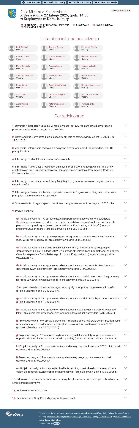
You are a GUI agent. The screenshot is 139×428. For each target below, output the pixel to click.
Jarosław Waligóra (57, 94)
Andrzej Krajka (55, 66)
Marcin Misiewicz (89, 76)
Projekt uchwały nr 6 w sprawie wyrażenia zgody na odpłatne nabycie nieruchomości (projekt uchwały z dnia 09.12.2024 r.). (65, 289)
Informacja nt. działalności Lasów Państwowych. (41, 159)
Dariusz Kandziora (89, 57)
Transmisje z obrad (33, 27)
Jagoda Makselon (89, 66)
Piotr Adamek (22, 47)
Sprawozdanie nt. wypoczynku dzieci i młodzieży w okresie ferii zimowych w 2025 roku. (63, 203)
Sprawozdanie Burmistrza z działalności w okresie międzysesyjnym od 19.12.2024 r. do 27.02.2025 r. (63, 138)
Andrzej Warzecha (89, 94)
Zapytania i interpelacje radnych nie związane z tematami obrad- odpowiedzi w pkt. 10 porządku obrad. (62, 149)
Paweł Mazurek (55, 76)
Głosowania (81, 25)
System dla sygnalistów (122, 417)
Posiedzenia (28, 25)
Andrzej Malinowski (24, 76)
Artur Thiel (21, 94)
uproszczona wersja (106, 2)
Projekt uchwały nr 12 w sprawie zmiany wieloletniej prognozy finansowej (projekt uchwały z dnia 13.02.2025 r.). (63, 359)
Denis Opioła (21, 85)
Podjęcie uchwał (23, 211)
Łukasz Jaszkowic (57, 57)
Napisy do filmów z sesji (102, 417)
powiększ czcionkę (54, 2)
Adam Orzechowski (57, 85)
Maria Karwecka (23, 66)
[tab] (69, 127)
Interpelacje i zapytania (54, 25)
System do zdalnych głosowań (59, 417)
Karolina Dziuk (22, 57)
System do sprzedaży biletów (50, 420)
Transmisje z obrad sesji (81, 417)
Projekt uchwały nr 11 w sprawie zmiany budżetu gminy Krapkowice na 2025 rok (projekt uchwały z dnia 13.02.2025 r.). (68, 348)
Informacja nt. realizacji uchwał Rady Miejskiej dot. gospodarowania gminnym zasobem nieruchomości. (63, 183)
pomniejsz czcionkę (80, 2)
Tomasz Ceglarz (56, 47)
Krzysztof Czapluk (89, 47)
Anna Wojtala (22, 104)
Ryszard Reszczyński (90, 85)
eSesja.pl (125, 413)
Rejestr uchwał (103, 25)
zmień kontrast (31, 2)
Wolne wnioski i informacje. (29, 390)
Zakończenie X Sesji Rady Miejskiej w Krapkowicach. (44, 398)
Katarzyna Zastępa (57, 104)
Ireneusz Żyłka (87, 104)
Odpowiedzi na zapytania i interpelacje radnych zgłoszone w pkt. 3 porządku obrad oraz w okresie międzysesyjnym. (65, 381)
